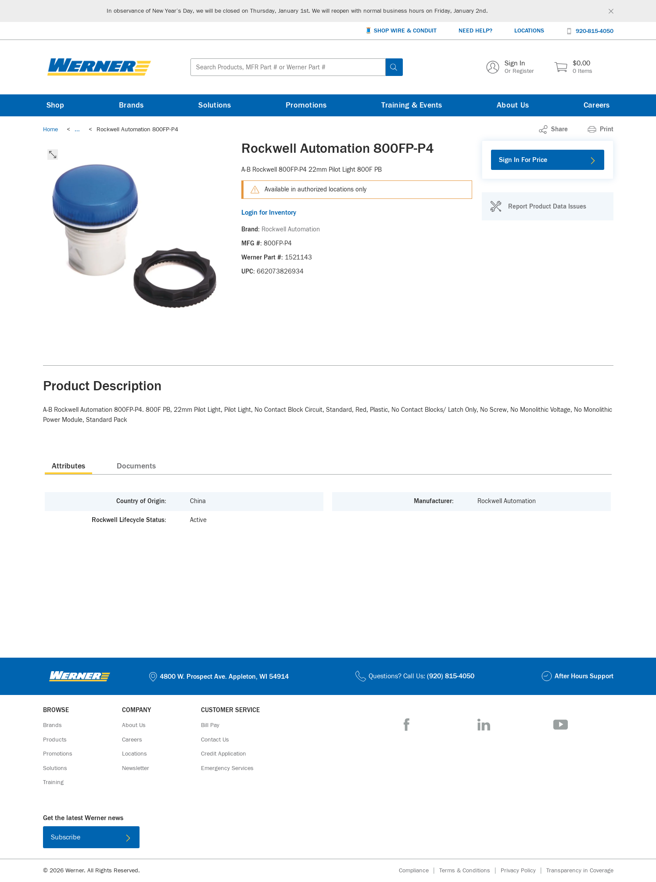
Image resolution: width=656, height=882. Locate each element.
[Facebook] (406, 724)
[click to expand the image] (52, 154)
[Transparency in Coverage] (579, 870)
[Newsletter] (135, 768)
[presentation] (68, 465)
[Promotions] (306, 105)
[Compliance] (419, 871)
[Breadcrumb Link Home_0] (50, 129)
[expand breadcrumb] (77, 129)
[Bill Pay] (210, 725)
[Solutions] (214, 105)
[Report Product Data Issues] (538, 206)
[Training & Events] (411, 105)
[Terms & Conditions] (470, 871)
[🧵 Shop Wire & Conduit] (401, 31)
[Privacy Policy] (523, 871)
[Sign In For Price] (547, 160)
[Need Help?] (475, 31)
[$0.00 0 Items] (573, 67)
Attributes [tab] (68, 466)
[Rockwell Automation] (291, 229)
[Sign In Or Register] (510, 67)
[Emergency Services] (227, 768)
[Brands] (131, 105)
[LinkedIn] (483, 724)
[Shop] (55, 105)
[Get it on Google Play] (356, 839)
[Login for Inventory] (356, 212)
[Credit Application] (223, 754)
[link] (77, 129)
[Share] (553, 129)
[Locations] (529, 31)
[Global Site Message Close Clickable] (611, 11)
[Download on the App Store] (299, 839)
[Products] (55, 740)
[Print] (600, 129)
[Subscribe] (91, 837)
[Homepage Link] (99, 67)
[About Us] (512, 105)
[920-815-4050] (589, 30)
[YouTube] (560, 724)
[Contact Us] (215, 740)
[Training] (53, 782)
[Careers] (596, 105)
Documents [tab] (136, 466)
